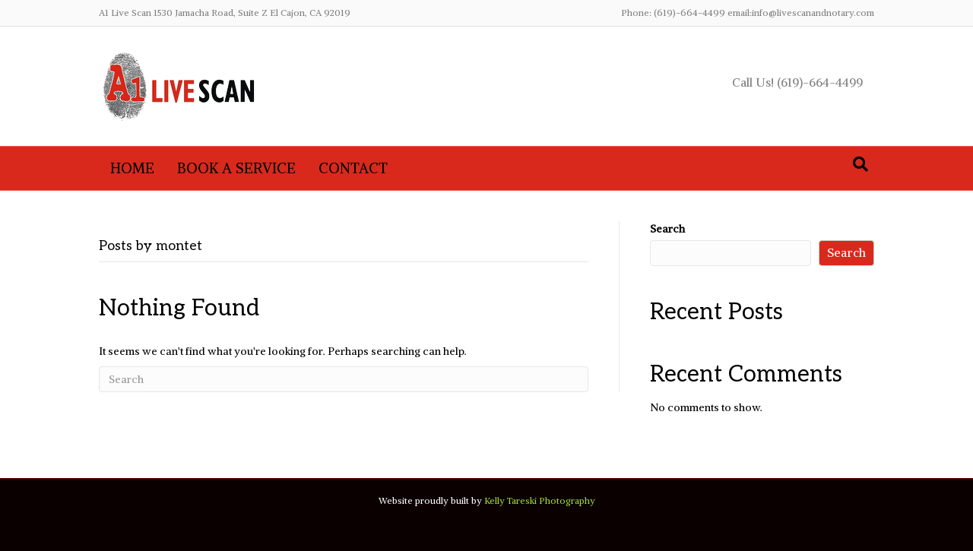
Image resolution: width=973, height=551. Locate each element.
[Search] (860, 164)
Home (132, 168)
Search (667, 229)
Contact (353, 168)
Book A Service (236, 168)
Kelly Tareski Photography (539, 500)
